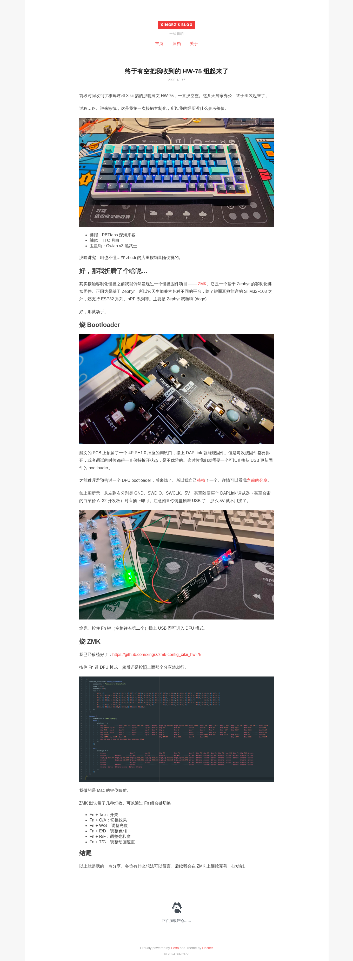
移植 (201, 480)
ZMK (202, 284)
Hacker (207, 948)
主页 (159, 43)
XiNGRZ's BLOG (176, 24)
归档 (176, 43)
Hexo (175, 948)
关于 (194, 43)
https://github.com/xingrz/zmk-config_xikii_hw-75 (157, 654)
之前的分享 (257, 480)
